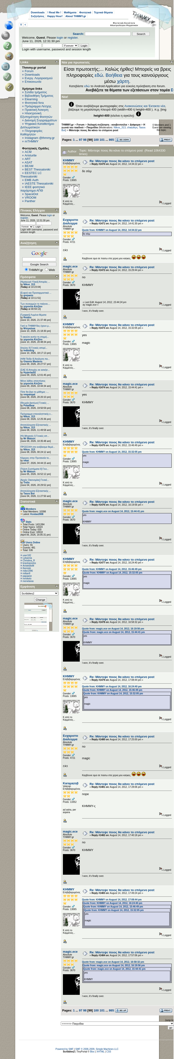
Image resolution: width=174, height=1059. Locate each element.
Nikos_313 (29, 284)
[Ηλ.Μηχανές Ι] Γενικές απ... (34, 436)
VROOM (30, 197)
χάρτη (123, 81)
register (73, 37)
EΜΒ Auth (32, 180)
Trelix (26, 482)
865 (111, 139)
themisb (27, 568)
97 (80, 139)
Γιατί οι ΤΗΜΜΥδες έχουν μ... (35, 326)
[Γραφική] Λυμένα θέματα (33, 315)
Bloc (92, 1051)
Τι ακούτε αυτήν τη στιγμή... (34, 337)
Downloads (38, 12)
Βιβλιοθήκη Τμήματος (39, 95)
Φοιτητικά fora (34, 102)
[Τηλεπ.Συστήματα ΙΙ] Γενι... (34, 469)
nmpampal (29, 394)
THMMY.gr (68, 124)
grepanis (28, 295)
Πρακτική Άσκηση (36, 109)
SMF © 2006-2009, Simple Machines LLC (97, 1049)
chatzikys (132, 127)
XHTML (101, 1051)
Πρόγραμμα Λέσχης (38, 106)
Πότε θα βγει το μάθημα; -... (34, 392)
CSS (108, 1051)
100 (96, 139)
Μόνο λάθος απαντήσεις (32, 381)
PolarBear (28, 405)
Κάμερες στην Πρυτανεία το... (35, 458)
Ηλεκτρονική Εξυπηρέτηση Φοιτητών (36, 114)
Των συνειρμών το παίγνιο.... (35, 304)
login (60, 37)
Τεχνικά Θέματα (103, 12)
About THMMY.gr (75, 16)
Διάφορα (135, 124)
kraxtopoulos (29, 563)
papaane (27, 576)
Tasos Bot (29, 493)
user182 (27, 555)
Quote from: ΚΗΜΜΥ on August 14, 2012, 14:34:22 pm (112, 230)
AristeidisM (28, 565)
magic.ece (70, 266)
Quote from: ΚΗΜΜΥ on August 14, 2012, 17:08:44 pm (112, 899)
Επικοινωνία (33, 81)
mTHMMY (32, 141)
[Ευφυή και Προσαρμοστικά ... (35, 293)
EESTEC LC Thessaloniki (31, 174)
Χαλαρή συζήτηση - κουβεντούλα (107, 124)
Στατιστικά (27, 501)
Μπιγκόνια (29, 328)
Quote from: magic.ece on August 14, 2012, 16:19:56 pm (113, 628)
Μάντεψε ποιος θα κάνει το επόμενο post (93, 130)
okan (26, 460)
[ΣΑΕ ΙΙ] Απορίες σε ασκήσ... (35, 370)
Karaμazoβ (70, 783)
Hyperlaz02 (29, 372)
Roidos (27, 317)
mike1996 (28, 571)
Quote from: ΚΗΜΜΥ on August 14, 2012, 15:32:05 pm (112, 452)
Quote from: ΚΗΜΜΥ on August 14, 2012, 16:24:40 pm (112, 686)
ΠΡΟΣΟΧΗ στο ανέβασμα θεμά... (37, 447)
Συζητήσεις (37, 16)
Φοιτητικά (85, 12)
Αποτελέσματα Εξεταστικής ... (35, 425)
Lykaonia (27, 558)
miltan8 (26, 573)
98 (85, 139)
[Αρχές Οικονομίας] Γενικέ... (34, 480)
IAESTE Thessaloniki (39, 183)
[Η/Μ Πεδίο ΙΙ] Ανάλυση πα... (35, 359)
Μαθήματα (70, 12)
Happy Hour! (55, 16)
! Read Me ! (54, 12)
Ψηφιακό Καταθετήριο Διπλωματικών (37, 125)
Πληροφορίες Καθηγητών (31, 132)
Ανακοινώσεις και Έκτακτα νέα (144, 106)
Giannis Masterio (32, 361)
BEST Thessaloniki (37, 169)
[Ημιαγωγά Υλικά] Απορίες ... (35, 282)
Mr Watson (29, 438)
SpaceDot (31, 194)
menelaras (28, 581)
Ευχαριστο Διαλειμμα (70, 221)
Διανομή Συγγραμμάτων (41, 120)
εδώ (99, 75)
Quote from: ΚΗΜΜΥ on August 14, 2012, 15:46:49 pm (112, 569)
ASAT (28, 162)
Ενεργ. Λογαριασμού (39, 78)
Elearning (31, 99)
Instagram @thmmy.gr (40, 138)
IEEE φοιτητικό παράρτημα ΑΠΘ (32, 188)
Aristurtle (30, 155)
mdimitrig (28, 350)
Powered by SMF (64, 1049)
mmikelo (27, 578)
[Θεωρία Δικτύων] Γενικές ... (34, 403)
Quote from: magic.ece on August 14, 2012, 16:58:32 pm (113, 962)
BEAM (29, 166)
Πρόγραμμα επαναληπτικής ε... (36, 414)
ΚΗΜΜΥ (68, 160)
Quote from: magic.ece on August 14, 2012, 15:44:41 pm (113, 511)
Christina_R (29, 560)
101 (102, 139)
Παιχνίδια (92, 127)
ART (28, 159)
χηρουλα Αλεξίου (32, 306)
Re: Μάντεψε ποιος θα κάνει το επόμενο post (122, 161)
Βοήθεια (113, 75)
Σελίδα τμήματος (36, 92)
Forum (29, 71)
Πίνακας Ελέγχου (32, 210)
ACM (28, 152)
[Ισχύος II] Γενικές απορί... (33, 348)
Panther (30, 201)
